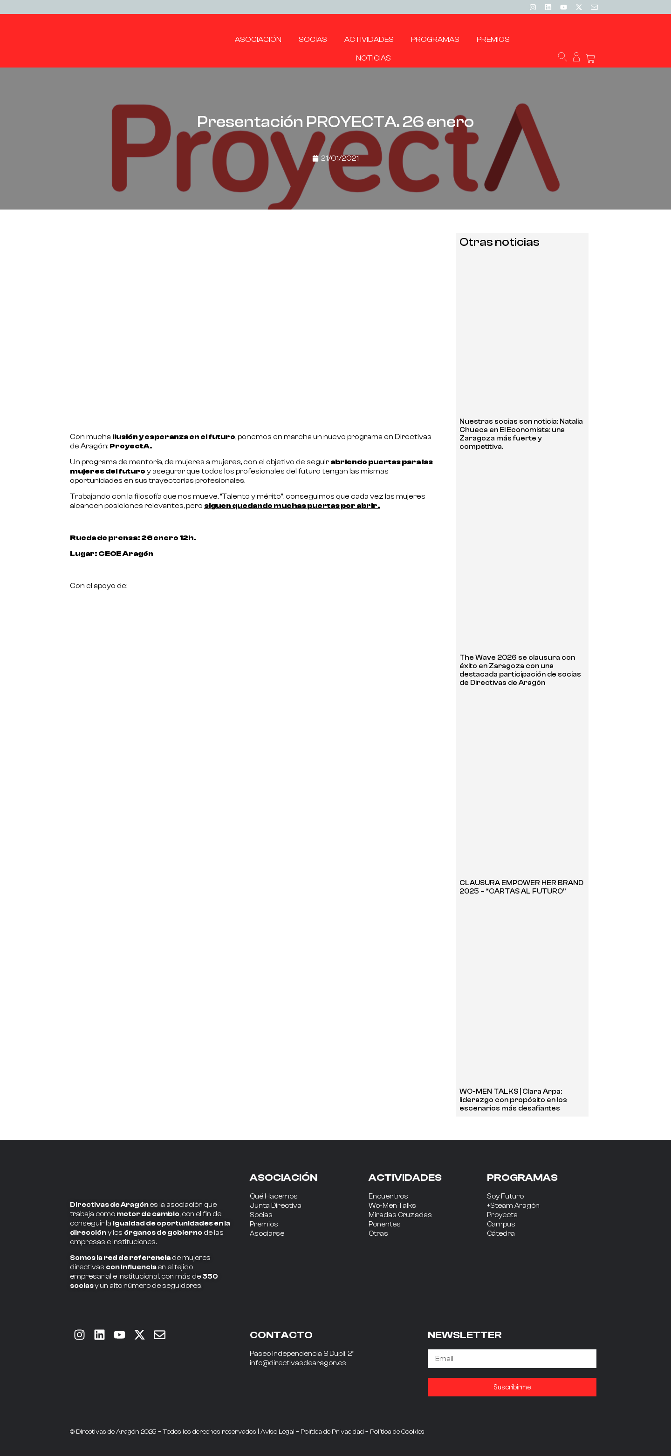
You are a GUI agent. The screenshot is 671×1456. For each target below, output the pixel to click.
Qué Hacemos (274, 1196)
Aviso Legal (277, 1432)
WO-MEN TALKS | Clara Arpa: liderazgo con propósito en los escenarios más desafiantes (513, 1100)
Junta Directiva (275, 1206)
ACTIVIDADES (405, 1178)
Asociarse (267, 1234)
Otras (378, 1234)
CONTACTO (281, 1335)
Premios (264, 1224)
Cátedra (501, 1234)
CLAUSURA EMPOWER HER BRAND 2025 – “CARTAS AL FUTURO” (521, 887)
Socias (261, 1215)
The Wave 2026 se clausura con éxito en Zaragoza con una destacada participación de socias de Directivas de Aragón (520, 670)
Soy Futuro (505, 1196)
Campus (501, 1224)
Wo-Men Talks (392, 1206)
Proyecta (502, 1215)
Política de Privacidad (332, 1432)
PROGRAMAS (522, 1178)
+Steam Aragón (513, 1206)
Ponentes (385, 1224)
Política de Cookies (397, 1432)
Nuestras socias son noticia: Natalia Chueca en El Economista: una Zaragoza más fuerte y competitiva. (521, 434)
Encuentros (388, 1196)
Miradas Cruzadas (400, 1215)
